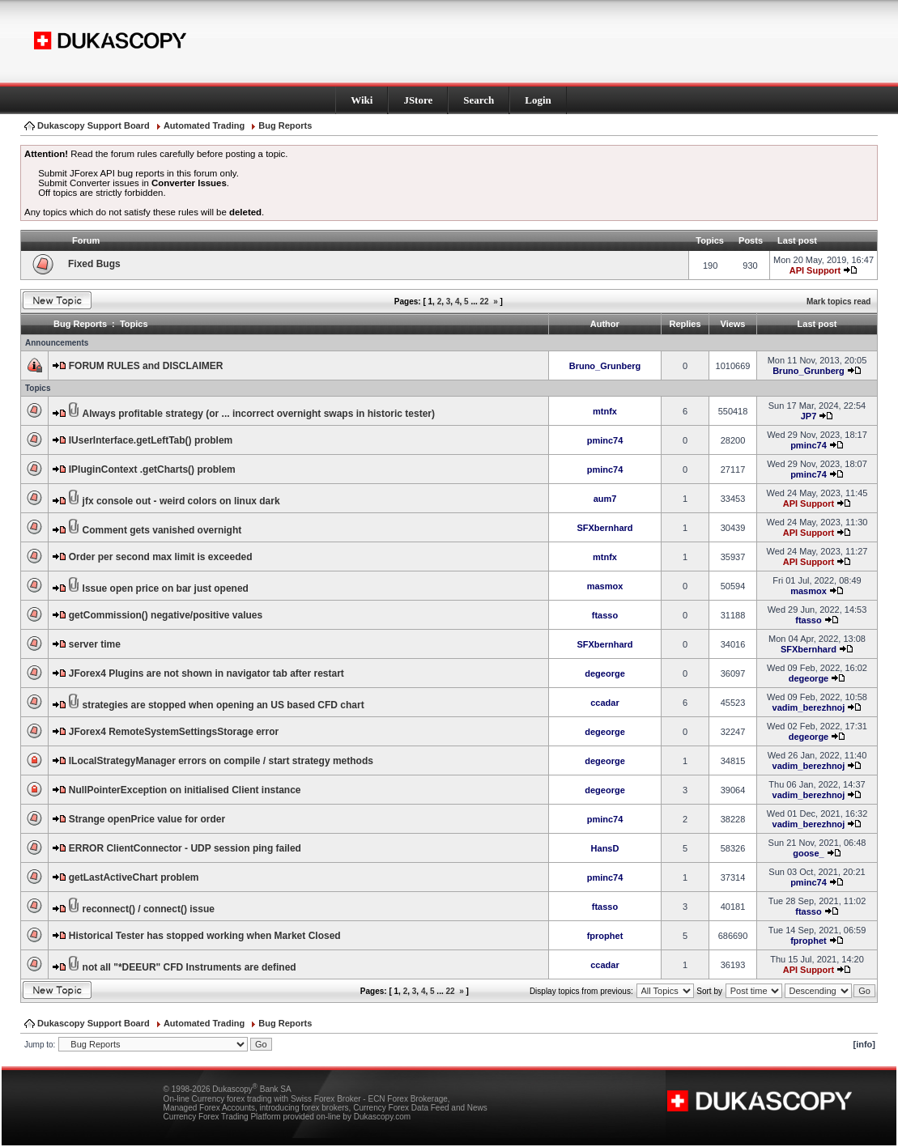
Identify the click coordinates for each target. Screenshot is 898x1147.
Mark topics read (838, 301)
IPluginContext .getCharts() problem (152, 469)
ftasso (605, 615)
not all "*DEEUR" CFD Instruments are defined (189, 967)
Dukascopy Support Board (93, 125)
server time (95, 644)
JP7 (809, 416)
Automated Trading (204, 125)
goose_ (808, 853)
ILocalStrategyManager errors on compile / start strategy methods (221, 761)
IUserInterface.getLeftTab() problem (150, 440)
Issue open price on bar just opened (166, 588)
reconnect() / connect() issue (149, 909)
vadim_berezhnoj (808, 707)
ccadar (604, 702)
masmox (605, 586)
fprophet (605, 936)
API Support (815, 270)
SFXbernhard (604, 528)
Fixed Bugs (94, 264)
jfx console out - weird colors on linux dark (181, 501)
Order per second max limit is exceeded (161, 557)
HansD (605, 848)
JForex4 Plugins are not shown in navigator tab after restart (206, 673)
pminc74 (605, 440)
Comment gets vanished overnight (162, 530)
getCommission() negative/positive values (165, 615)
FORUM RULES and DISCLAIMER (146, 366)
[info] (864, 1044)
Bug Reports (285, 125)
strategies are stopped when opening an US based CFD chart (223, 705)
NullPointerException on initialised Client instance (185, 790)
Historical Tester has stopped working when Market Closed (205, 935)
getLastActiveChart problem (134, 877)
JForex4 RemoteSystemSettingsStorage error (174, 731)
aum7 (605, 498)
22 (484, 301)
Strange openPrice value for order (147, 819)
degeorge (605, 673)
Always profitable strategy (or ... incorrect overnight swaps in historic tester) (259, 413)
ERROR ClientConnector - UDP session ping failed (185, 848)
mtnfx (605, 411)
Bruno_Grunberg (605, 366)
